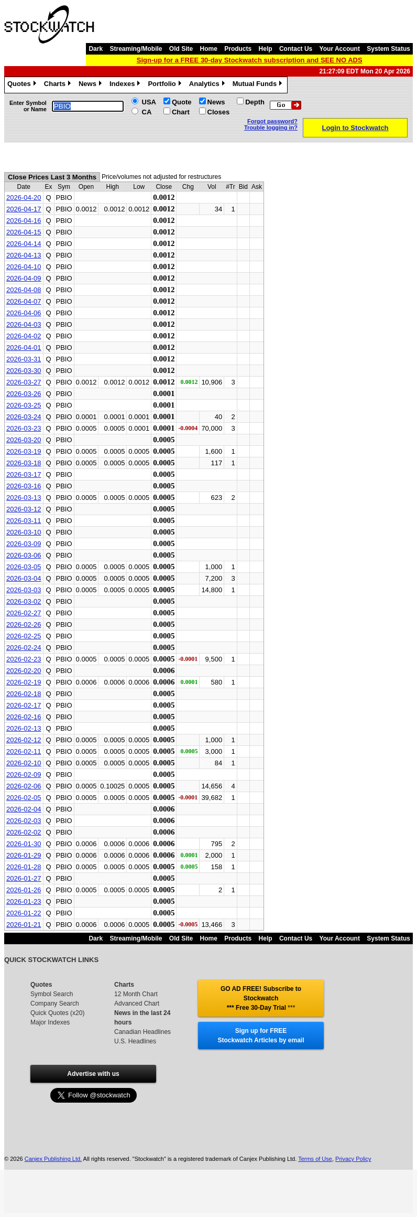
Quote (182, 102)
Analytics (208, 85)
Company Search (54, 1003)
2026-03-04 (23, 578)
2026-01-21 (23, 924)
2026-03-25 (23, 405)
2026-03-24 (23, 417)
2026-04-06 (23, 313)
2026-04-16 (23, 221)
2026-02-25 (23, 636)
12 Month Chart (136, 994)
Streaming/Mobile (135, 48)
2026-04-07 (23, 301)
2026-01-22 (23, 913)
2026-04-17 (23, 209)
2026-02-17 (23, 705)
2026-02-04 (23, 809)
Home (208, 48)
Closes (218, 112)
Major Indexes (50, 1022)
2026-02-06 (23, 786)
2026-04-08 (23, 290)
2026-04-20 (23, 197)
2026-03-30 (23, 371)
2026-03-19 (23, 451)
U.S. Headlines (135, 1041)
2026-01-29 (23, 855)
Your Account (340, 48)
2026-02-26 (23, 624)
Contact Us (295, 48)
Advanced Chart (136, 1003)
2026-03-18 (23, 463)
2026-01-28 (23, 867)
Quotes (23, 85)
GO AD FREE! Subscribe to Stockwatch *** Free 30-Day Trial (261, 998)
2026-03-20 (23, 440)
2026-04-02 (23, 336)
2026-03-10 (23, 532)
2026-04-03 (23, 324)
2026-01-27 (23, 878)
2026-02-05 (23, 798)
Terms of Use (315, 1159)
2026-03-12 (23, 509)
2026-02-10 (23, 763)
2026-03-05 (23, 567)
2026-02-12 (23, 740)
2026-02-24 (23, 648)
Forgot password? (272, 121)
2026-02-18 (23, 694)
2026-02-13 (23, 728)
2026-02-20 (23, 671)
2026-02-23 (23, 659)
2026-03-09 (23, 544)
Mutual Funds (259, 85)
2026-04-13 (23, 255)
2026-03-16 (23, 486)
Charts (58, 85)
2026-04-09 (23, 278)
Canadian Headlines (142, 1031)
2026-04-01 (23, 347)
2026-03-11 (23, 521)
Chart (181, 112)
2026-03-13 (23, 497)
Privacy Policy (353, 1159)
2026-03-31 (23, 359)
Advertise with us (93, 1073)
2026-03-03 (23, 590)
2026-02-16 (23, 717)
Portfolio (165, 85)
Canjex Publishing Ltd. (53, 1159)
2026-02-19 (23, 682)
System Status (388, 48)
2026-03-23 (23, 428)
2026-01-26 (23, 890)
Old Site (181, 48)
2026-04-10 (23, 267)
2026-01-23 (23, 901)
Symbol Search (51, 994)
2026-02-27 (23, 613)
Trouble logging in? (271, 127)
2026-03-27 (23, 382)
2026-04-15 (23, 232)
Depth (255, 102)
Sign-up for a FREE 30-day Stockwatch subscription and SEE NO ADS (250, 60)
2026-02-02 (23, 832)
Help (265, 48)
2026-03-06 (23, 555)
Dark (96, 48)
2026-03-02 (23, 601)
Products (237, 48)
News (91, 85)
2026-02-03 (23, 821)
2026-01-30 (23, 844)
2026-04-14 (23, 244)
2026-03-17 (23, 474)
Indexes (125, 85)
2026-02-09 (23, 774)
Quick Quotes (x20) (57, 1013)
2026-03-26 (23, 394)
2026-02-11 (23, 751)
